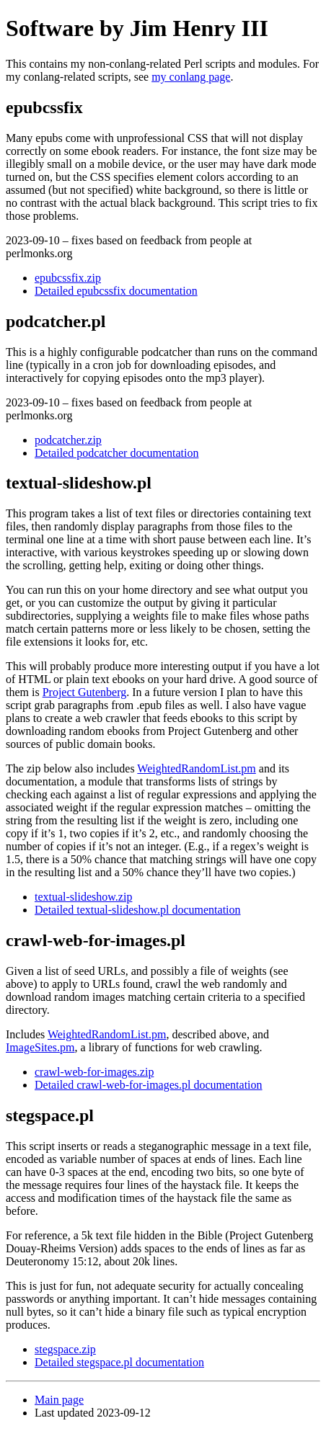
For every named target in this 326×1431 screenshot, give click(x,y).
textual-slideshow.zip (83, 897)
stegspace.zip (65, 1349)
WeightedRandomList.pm (196, 768)
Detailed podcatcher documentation (116, 453)
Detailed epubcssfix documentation (116, 291)
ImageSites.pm (40, 1047)
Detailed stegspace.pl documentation (119, 1362)
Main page (59, 1400)
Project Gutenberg (85, 692)
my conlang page (190, 77)
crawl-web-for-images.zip (94, 1072)
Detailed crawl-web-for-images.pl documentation (149, 1085)
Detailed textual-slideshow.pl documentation (138, 910)
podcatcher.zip (68, 440)
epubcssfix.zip (68, 278)
